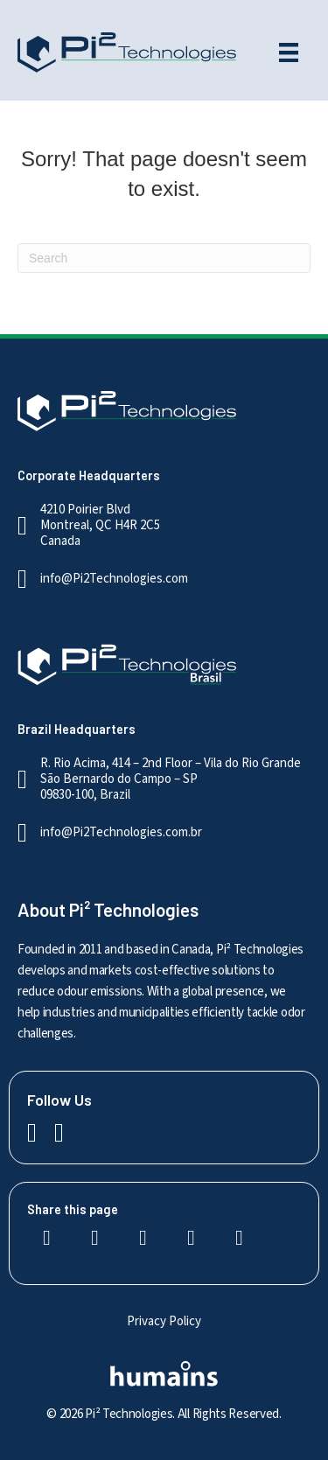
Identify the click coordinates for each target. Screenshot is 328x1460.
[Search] (164, 258)
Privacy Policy (164, 1321)
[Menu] (289, 52)
